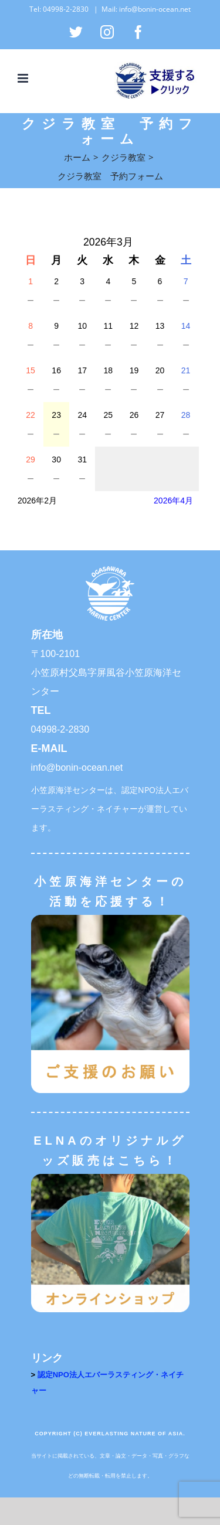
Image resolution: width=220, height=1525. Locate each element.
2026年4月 (173, 500)
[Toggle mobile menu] (24, 78)
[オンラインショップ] (110, 1177)
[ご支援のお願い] (110, 918)
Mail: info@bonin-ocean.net (146, 9)
